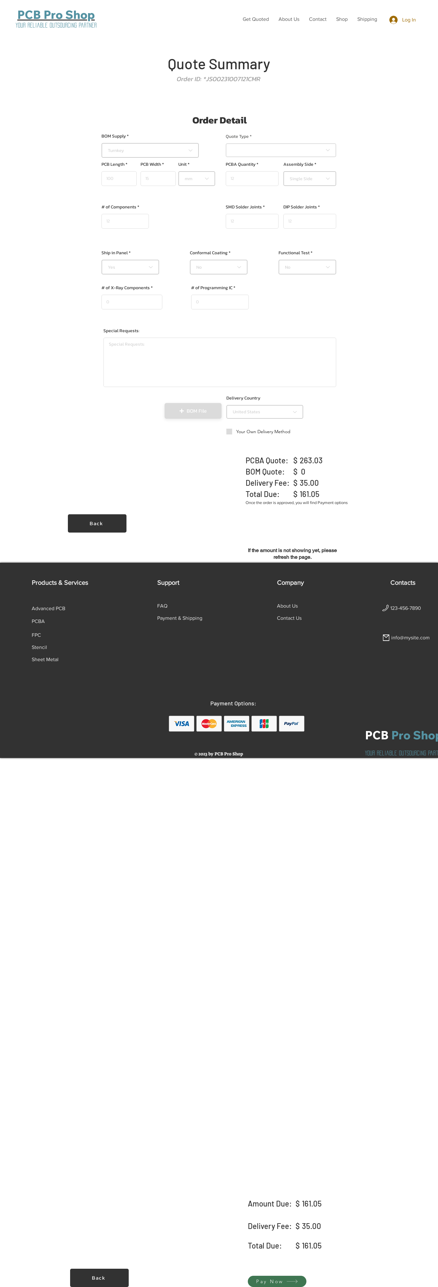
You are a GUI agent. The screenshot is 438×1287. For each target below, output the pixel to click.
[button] (256, 19)
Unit (182, 164)
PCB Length (113, 164)
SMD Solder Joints (244, 207)
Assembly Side (298, 164)
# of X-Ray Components (125, 288)
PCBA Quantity (241, 164)
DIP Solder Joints (300, 207)
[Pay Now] (277, 1281)
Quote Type (237, 136)
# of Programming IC (211, 288)
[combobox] (150, 150)
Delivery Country (243, 398)
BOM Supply (113, 136)
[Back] (97, 523)
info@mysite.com (410, 637)
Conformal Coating (209, 253)
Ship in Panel (114, 253)
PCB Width (151, 164)
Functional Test (294, 253)
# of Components (118, 207)
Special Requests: (121, 331)
